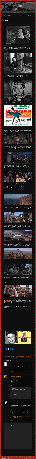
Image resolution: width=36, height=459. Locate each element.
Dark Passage (18, 75)
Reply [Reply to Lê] (12, 385)
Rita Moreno (11, 357)
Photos (15, 12)
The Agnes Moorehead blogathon (23, 357)
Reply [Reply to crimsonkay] (13, 396)
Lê (10, 376)
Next (31, 15)
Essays (18, 12)
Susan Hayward (16, 357)
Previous (27, 15)
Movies (14, 356)
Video (21, 12)
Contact (25, 12)
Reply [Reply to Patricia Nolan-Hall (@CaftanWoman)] (12, 371)
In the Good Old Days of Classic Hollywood (14, 327)
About (8, 12)
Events (11, 356)
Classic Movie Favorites (11, 127)
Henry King (27, 356)
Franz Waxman (15, 131)
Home (5, 12)
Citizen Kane (20, 356)
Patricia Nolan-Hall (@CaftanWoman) (15, 364)
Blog (11, 12)
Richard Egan (8, 357)
